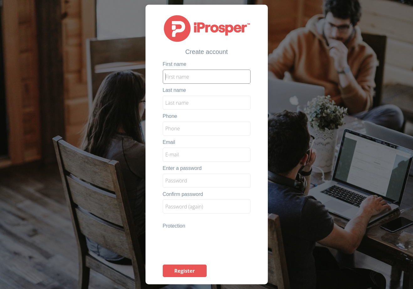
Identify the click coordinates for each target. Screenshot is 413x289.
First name (175, 64)
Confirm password (183, 194)
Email (169, 142)
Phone (170, 116)
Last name (174, 90)
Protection (174, 226)
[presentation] (210, 243)
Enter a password (182, 168)
